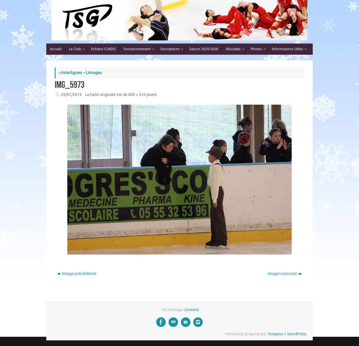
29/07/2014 (71, 94)
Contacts (191, 309)
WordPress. (297, 334)
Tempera (275, 334)
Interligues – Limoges (80, 72)
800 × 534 (137, 94)
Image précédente (76, 273)
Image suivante (285, 273)
